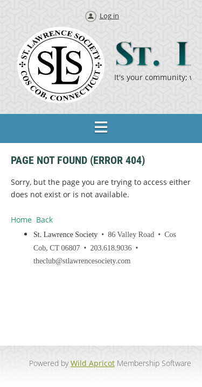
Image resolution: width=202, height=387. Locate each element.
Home (21, 219)
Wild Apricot (93, 363)
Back (44, 219)
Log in (109, 15)
